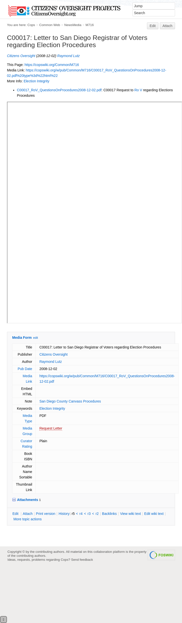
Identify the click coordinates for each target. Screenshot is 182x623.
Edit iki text (154, 514)
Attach (168, 26)
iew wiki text (130, 514)
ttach (28, 514)
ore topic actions (27, 519)
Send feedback (82, 559)
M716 (90, 25)
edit (35, 338)
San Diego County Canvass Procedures (70, 401)
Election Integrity (36, 81)
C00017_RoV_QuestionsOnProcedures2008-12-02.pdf (59, 90)
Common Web (49, 25)
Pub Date (25, 369)
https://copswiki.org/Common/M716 (52, 65)
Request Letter (50, 428)
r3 (89, 514)
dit (15, 514)
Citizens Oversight (21, 56)
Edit (153, 26)
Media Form (22, 338)
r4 (81, 514)
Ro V (138, 90)
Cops (31, 25)
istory (64, 514)
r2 (96, 514)
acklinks (109, 514)
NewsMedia (72, 25)
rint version (45, 514)
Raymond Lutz (68, 56)
